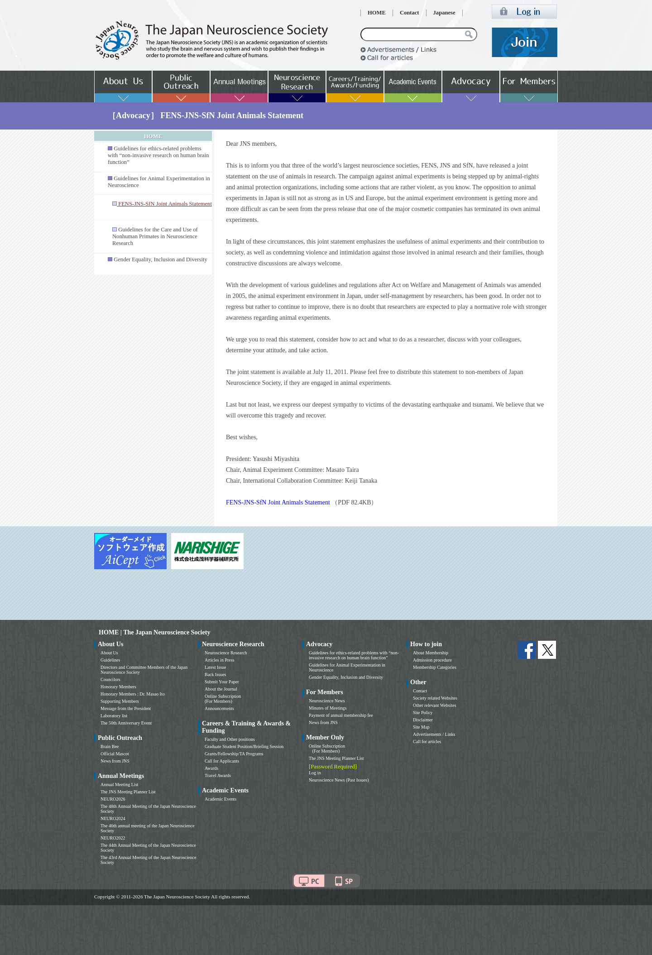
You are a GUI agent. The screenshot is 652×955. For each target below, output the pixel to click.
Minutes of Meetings (327, 707)
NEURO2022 (113, 837)
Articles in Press (220, 659)
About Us (109, 652)
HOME (377, 13)
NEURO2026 (113, 799)
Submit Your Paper (222, 681)
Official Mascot (115, 753)
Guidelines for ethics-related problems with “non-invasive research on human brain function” (158, 155)
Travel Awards (218, 775)
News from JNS (115, 760)
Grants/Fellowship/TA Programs (234, 753)
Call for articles (427, 741)
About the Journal (221, 688)
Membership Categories (434, 667)
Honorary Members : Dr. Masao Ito (133, 693)
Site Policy (423, 712)
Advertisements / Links (434, 734)
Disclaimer (423, 719)
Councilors (110, 679)
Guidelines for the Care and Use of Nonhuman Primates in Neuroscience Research (155, 236)
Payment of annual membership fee (341, 715)
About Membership (430, 652)
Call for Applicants (222, 760)
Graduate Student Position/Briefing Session (244, 746)
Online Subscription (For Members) (223, 699)
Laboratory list (114, 715)
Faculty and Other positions (230, 739)
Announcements (219, 708)
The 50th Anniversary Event (126, 722)
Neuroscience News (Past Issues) (339, 779)
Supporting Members (120, 701)
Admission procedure (432, 659)
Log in (315, 772)
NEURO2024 (113, 818)
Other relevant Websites (434, 705)
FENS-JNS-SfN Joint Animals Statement (278, 502)
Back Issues (215, 674)
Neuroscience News (327, 700)
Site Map (421, 727)
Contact (409, 13)
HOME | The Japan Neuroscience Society (154, 632)
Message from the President (126, 708)
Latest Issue (215, 667)
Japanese (444, 13)
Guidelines (110, 659)
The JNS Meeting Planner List (128, 791)
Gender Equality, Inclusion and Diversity (160, 259)
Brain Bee (110, 746)
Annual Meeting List (119, 784)
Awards (211, 768)
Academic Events (220, 799)
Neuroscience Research (226, 652)
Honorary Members (118, 686)
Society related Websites (435, 698)
